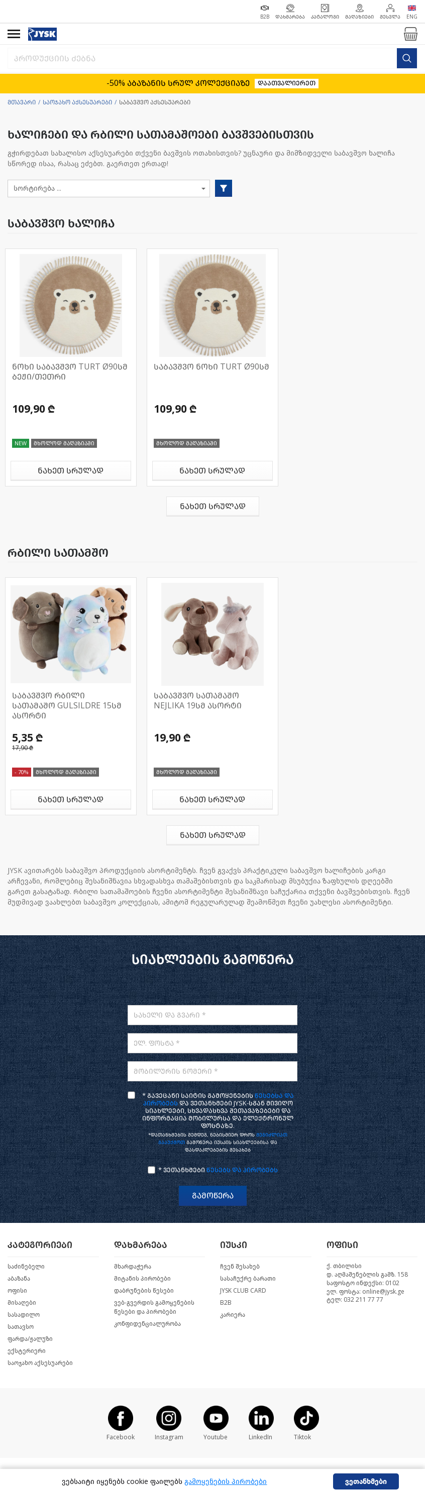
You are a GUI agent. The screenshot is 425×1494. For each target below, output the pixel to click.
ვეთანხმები (366, 1481)
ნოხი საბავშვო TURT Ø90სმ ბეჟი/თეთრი (70, 372)
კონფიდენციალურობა (147, 1323)
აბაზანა (19, 1278)
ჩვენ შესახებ (240, 1266)
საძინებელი (26, 1266)
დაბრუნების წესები (144, 1290)
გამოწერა (213, 1195)
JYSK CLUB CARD (243, 1290)
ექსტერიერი (27, 1350)
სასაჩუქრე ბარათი (248, 1278)
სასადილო (24, 1314)
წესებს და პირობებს (242, 1170)
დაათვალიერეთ (286, 83)
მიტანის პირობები (142, 1278)
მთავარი (22, 102)
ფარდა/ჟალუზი (30, 1338)
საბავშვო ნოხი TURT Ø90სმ (211, 366)
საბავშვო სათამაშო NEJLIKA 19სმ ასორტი (198, 700)
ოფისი (17, 1290)
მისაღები (22, 1302)
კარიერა (232, 1314)
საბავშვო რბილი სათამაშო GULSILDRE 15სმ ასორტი (67, 705)
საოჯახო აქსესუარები (77, 102)
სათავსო (21, 1326)
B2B (226, 1302)
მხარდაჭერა (132, 1266)
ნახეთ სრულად (70, 470)
